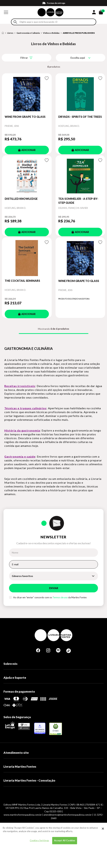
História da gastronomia (22, 430)
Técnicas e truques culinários (25, 408)
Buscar (15, 22)
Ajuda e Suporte (14, 677)
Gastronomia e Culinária (28, 33)
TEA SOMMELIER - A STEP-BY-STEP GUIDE (78, 200)
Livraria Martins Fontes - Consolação (29, 780)
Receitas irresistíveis (19, 386)
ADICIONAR (26, 150)
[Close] (103, 831)
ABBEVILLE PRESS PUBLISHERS (79, 33)
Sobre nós (10, 664)
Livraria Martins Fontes (19, 766)
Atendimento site (16, 752)
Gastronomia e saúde (19, 456)
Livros (10, 33)
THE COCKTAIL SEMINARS (22, 280)
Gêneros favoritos (22, 575)
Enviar (53, 588)
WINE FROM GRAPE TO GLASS (25, 116)
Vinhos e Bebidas (51, 33)
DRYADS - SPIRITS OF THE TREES (80, 116)
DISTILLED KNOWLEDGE (21, 198)
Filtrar (24, 57)
